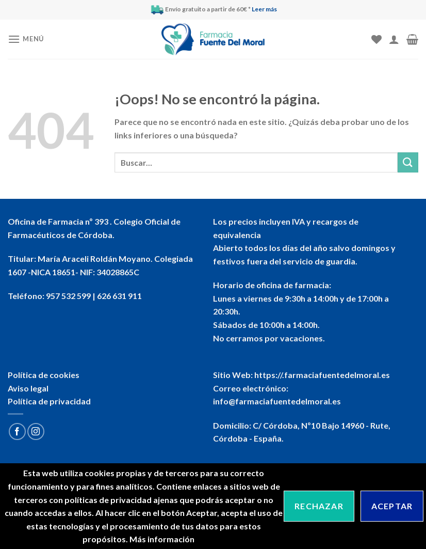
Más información (161, 539)
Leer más (264, 9)
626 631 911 (119, 296)
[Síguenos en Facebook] (17, 431)
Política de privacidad (49, 401)
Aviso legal (28, 388)
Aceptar (392, 506)
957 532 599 (68, 296)
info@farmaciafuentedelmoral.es (277, 401)
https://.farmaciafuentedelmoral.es (322, 375)
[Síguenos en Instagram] (35, 431)
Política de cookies (43, 375)
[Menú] (26, 39)
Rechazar (318, 506)
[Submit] (408, 162)
